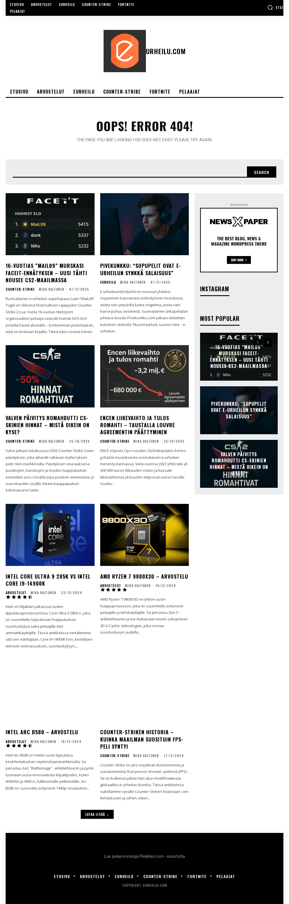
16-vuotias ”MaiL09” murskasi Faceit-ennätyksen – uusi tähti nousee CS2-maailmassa (46, 272)
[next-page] (268, 342)
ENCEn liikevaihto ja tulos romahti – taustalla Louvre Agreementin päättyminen (137, 425)
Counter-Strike (20, 289)
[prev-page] (258, 342)
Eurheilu (108, 282)
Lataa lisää (97, 814)
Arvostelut (16, 592)
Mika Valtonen (51, 289)
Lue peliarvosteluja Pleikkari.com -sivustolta (144, 856)
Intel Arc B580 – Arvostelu (42, 732)
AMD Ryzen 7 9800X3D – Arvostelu (144, 576)
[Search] (261, 172)
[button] (275, 7)
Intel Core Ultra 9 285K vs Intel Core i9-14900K (48, 580)
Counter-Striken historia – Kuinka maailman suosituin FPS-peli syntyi (141, 739)
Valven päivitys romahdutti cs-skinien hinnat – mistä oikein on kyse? (47, 425)
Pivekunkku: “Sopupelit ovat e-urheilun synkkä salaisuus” (140, 269)
